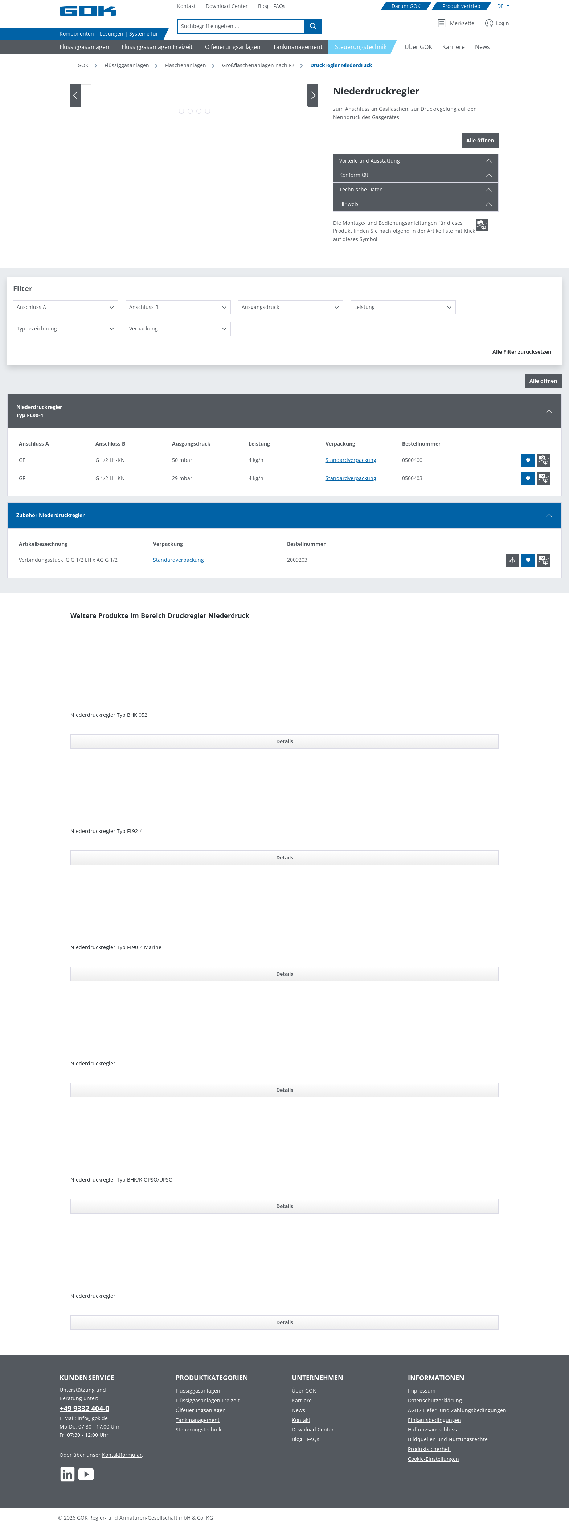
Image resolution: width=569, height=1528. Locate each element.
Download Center (313, 1429)
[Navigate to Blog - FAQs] (272, 6)
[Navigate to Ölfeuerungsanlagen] (232, 47)
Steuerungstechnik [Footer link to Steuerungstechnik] (198, 1429)
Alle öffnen (480, 140)
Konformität (353, 174)
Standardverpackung (351, 459)
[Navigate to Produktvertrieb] (461, 6)
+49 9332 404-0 (84, 1408)
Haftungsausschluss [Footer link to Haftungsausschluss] (432, 1429)
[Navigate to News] (482, 47)
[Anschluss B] (178, 307)
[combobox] (241, 26)
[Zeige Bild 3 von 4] (198, 111)
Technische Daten (361, 189)
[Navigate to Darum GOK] (406, 6)
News (298, 1410)
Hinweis (349, 203)
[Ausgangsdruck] (290, 307)
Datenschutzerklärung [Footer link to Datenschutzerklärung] (435, 1400)
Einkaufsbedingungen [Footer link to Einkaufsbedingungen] (434, 1420)
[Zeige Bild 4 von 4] (207, 111)
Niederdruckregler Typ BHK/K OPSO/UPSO (121, 1179)
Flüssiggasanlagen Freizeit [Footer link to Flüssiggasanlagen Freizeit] (208, 1400)
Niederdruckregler (92, 1063)
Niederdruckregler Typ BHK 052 (108, 714)
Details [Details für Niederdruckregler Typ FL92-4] (284, 857)
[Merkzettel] (456, 23)
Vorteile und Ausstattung (369, 160)
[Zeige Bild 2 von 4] (190, 111)
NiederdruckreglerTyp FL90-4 (39, 411)
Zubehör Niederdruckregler (50, 515)
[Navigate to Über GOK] (415, 47)
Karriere (302, 1400)
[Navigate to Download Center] (227, 6)
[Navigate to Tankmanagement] (297, 47)
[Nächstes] (312, 95)
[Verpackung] (178, 329)
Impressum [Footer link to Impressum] (421, 1390)
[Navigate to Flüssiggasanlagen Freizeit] (156, 47)
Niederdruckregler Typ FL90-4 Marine (115, 947)
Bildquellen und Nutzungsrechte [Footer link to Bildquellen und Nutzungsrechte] (448, 1439)
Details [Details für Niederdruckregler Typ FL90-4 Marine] (284, 973)
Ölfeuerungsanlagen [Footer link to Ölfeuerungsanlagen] (201, 1410)
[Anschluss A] (65, 307)
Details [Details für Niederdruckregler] (284, 1089)
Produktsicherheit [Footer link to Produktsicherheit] (429, 1449)
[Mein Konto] (497, 23)
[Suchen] (313, 26)
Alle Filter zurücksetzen (521, 351)
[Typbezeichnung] (65, 329)
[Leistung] (403, 307)
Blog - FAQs (305, 1439)
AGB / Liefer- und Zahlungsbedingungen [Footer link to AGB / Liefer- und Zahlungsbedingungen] (457, 1410)
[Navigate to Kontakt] (186, 6)
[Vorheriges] (75, 95)
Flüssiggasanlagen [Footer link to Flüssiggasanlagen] (198, 1390)
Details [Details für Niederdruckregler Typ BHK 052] (284, 741)
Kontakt (301, 1420)
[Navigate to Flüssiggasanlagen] (83, 47)
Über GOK (304, 1390)
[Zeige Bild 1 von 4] (181, 111)
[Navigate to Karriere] (453, 47)
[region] (194, 100)
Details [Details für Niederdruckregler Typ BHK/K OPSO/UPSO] (284, 1206)
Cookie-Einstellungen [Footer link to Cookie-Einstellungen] (433, 1458)
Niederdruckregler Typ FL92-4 (106, 831)
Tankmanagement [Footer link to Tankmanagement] (198, 1420)
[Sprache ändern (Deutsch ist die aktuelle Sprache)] (503, 6)
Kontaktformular (122, 1454)
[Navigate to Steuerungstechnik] (362, 47)
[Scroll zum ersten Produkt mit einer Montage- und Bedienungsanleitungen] (482, 225)
